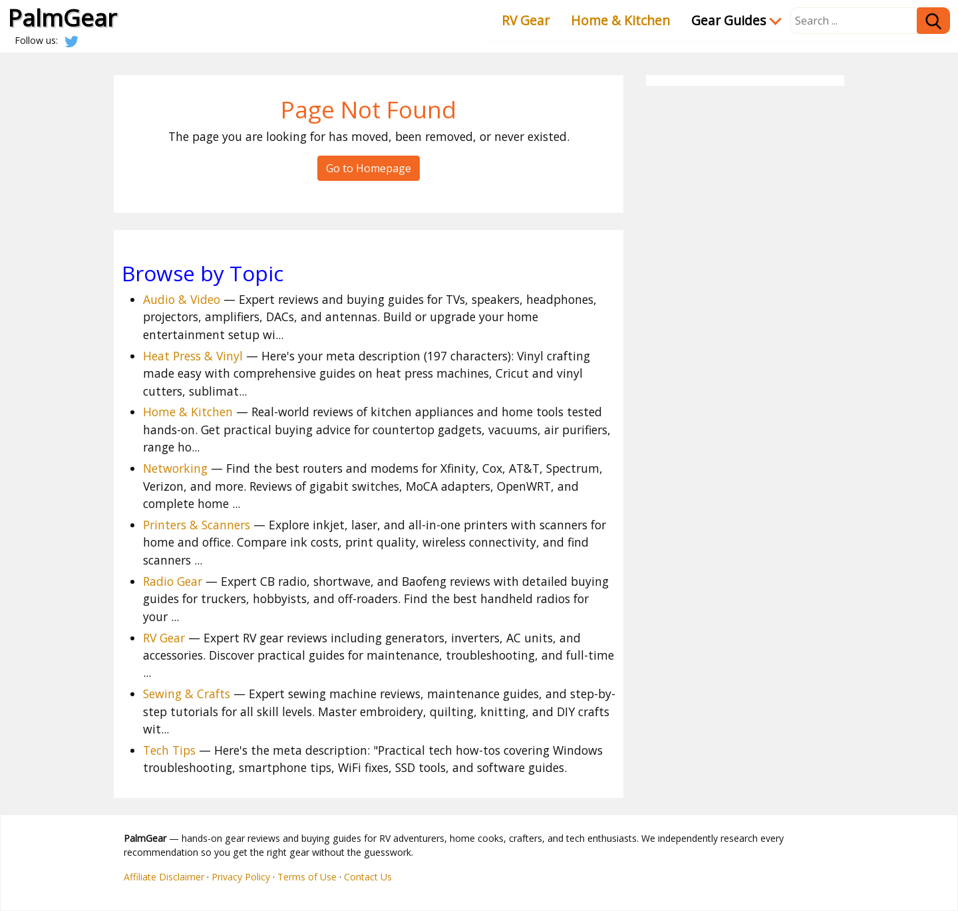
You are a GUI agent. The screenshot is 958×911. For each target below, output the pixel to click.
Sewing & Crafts (186, 694)
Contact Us (368, 876)
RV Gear (526, 20)
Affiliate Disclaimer (164, 876)
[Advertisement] (745, 291)
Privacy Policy (241, 876)
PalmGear (62, 17)
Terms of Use (307, 876)
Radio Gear (172, 581)
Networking (175, 468)
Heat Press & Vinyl (193, 356)
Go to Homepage (368, 168)
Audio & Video (181, 299)
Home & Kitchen (620, 20)
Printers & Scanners (196, 525)
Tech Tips (169, 750)
